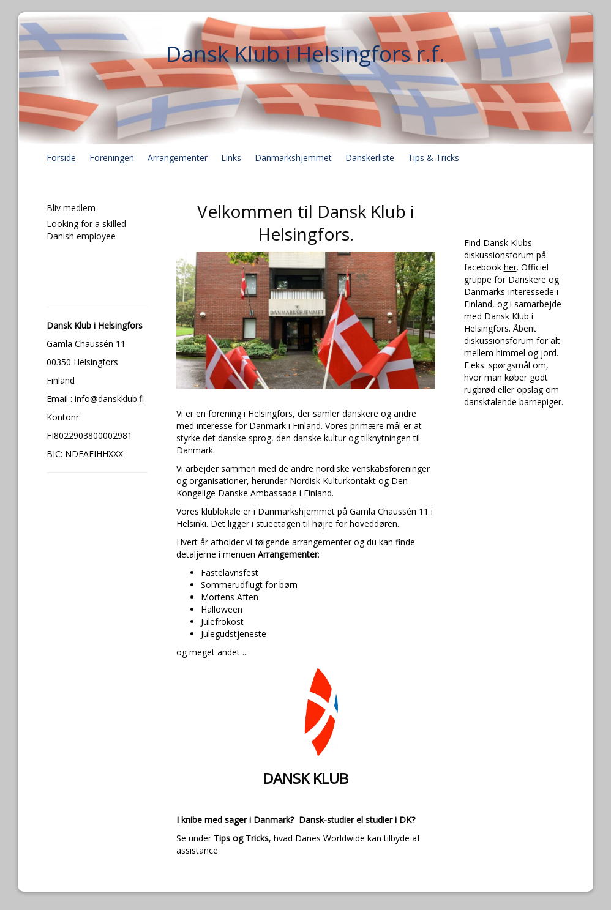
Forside (61, 157)
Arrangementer (178, 157)
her (510, 267)
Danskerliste (369, 157)
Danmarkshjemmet (293, 157)
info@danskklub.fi (109, 399)
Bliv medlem (71, 208)
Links (231, 157)
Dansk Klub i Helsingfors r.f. (305, 53)
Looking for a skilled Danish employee (86, 230)
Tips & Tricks (433, 157)
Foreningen (111, 157)
